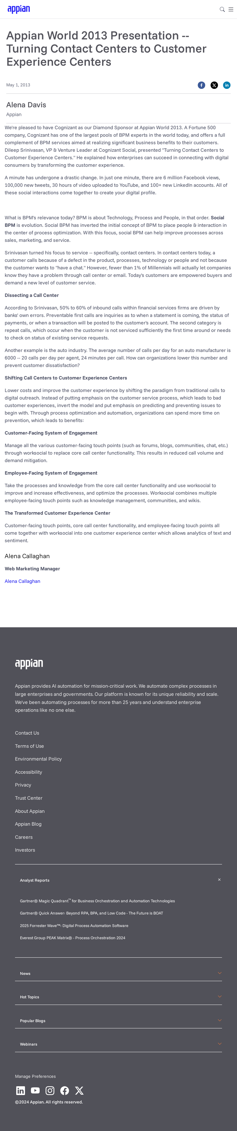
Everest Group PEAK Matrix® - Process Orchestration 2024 (72, 937)
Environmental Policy (38, 759)
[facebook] (201, 85)
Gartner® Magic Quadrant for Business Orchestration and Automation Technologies (97, 900)
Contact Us (27, 733)
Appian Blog (28, 824)
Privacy (23, 785)
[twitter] (214, 85)
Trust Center (28, 798)
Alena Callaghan (22, 581)
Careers (23, 837)
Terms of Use (29, 746)
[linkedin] (227, 85)
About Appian (30, 811)
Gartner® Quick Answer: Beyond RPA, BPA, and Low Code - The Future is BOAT (91, 912)
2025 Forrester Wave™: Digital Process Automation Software (74, 925)
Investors (25, 850)
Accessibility (28, 772)
